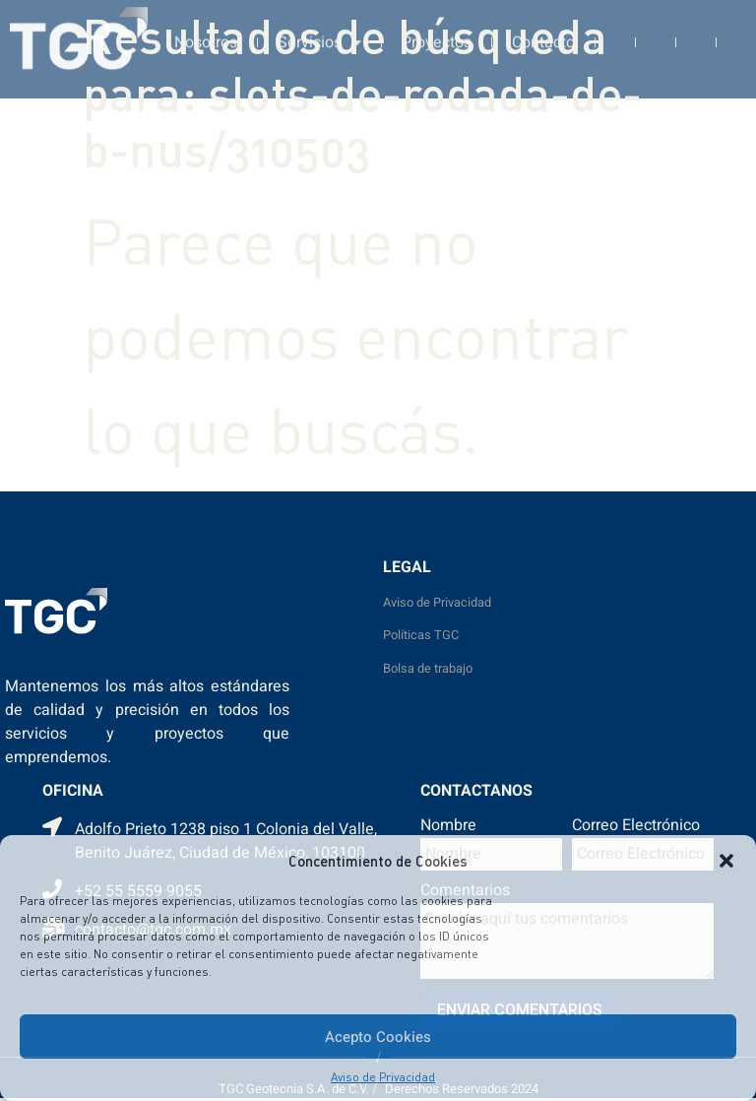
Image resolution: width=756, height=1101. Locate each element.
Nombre (448, 827)
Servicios (319, 30)
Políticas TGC (421, 635)
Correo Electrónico (636, 827)
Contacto (543, 30)
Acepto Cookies (378, 1037)
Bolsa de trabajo (427, 669)
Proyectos (437, 30)
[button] (726, 861)
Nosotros (205, 30)
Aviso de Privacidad (383, 1076)
